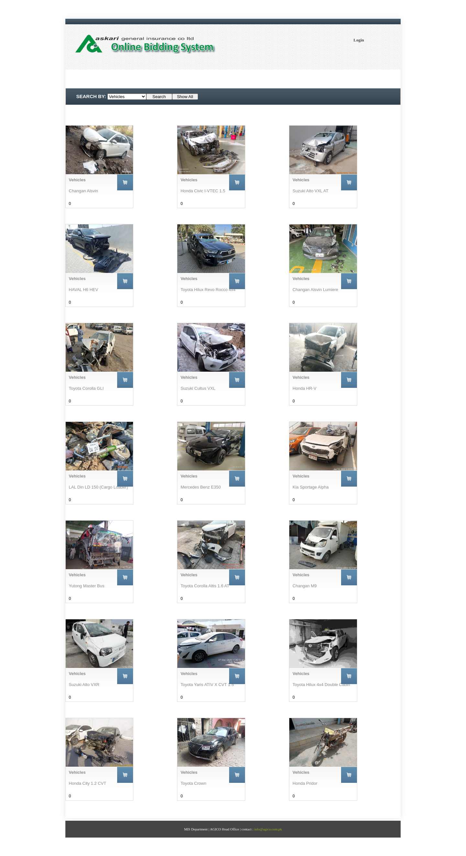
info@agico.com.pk (268, 829)
